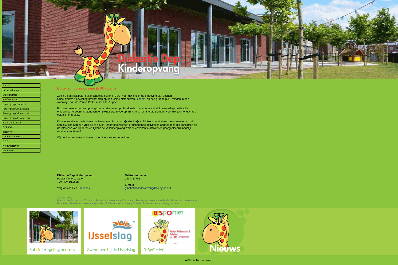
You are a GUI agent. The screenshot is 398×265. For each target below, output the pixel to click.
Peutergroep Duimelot (15, 104)
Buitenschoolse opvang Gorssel (123, 203)
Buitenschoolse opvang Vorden (87, 203)
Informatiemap (11, 90)
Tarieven (7, 131)
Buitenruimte (10, 94)
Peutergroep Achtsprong (16, 108)
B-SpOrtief (9, 127)
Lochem (140, 98)
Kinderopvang (10, 99)
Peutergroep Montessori (16, 113)
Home (6, 85)
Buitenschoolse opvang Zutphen (75, 200)
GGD (5, 141)
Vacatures (8, 150)
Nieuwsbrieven (11, 145)
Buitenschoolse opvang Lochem (161, 203)
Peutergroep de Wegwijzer (17, 117)
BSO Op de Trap (12, 122)
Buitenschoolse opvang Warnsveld (114, 200)
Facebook (84, 188)
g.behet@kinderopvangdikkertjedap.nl (148, 188)
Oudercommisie (11, 136)
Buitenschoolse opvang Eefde (152, 200)
